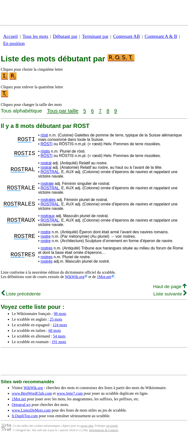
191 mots (59, 342)
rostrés (47, 261)
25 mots (56, 319)
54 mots (59, 336)
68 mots (54, 330)
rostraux (48, 216)
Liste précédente (21, 293)
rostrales (48, 200)
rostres (47, 248)
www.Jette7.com (70, 393)
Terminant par (95, 36)
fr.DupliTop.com (25, 416)
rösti (44, 135)
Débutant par (65, 36)
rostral (46, 163)
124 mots (60, 325)
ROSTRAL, (50, 172)
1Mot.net (104, 277)
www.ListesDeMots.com (31, 410)
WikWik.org (74, 277)
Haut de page (170, 286)
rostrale (47, 183)
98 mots (60, 314)
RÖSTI (47, 144)
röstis (45, 151)
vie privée (112, 425)
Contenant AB (126, 36)
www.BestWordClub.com (32, 393)
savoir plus (87, 425)
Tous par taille (62, 110)
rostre (46, 232)
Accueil (10, 36)
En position (14, 43)
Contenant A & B (161, 36)
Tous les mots (35, 36)
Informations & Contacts (103, 430)
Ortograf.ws (21, 405)
